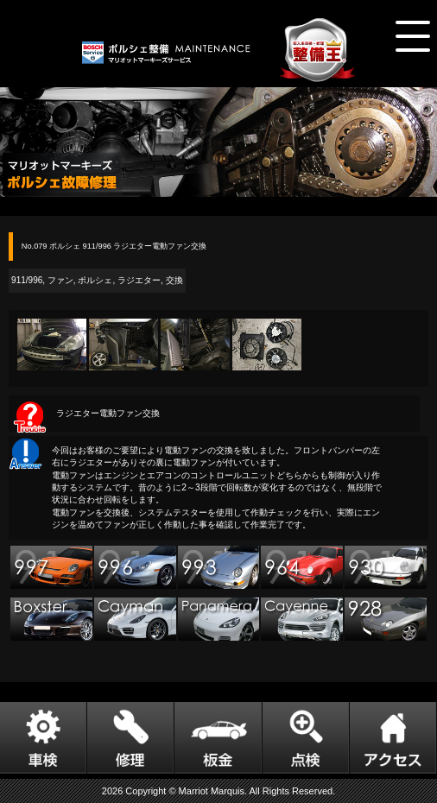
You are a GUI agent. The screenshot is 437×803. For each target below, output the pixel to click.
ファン (60, 280)
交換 (174, 280)
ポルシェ (95, 280)
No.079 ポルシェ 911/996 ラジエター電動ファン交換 (114, 246)
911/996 (26, 280)
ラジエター (139, 280)
